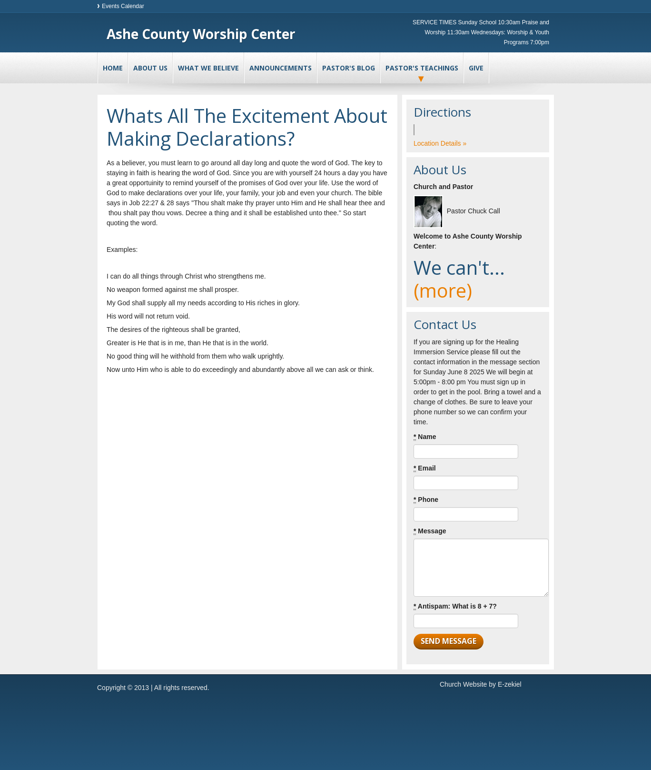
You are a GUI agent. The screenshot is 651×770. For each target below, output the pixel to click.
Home (113, 67)
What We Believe (208, 67)
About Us (150, 67)
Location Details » (440, 143)
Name (425, 437)
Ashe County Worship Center (201, 34)
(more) (443, 290)
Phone (426, 500)
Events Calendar (123, 6)
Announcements (280, 67)
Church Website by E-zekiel (481, 684)
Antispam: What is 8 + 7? (455, 606)
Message (430, 531)
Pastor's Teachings (421, 67)
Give (476, 67)
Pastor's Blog (348, 67)
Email (425, 468)
